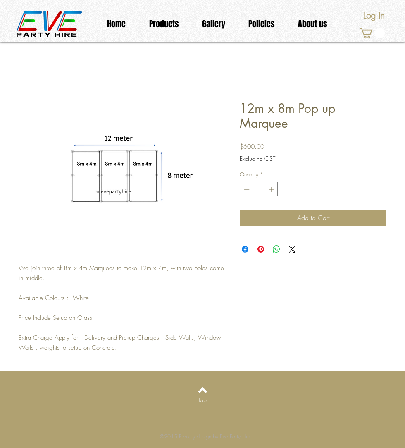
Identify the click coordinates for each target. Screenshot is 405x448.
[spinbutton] (259, 189)
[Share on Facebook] (245, 249)
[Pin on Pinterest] (261, 249)
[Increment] (272, 189)
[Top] (202, 400)
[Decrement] (246, 189)
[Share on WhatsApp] (276, 249)
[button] (164, 24)
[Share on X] (292, 249)
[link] (372, 33)
